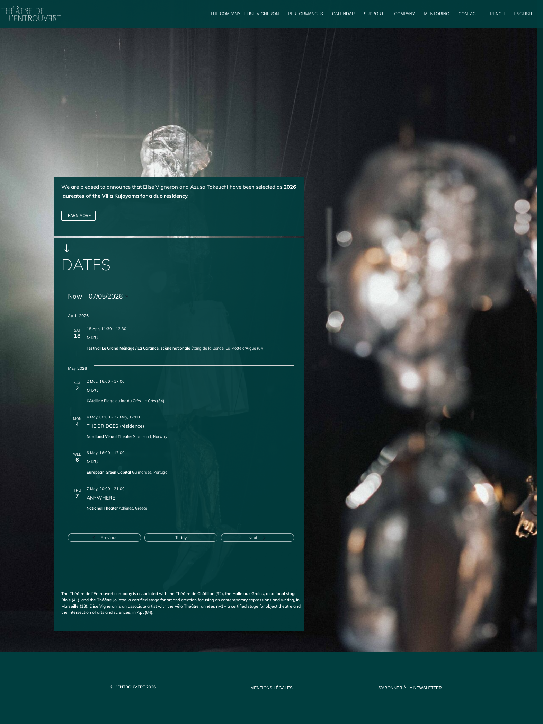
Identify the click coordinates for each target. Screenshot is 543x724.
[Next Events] (257, 537)
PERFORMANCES (305, 13)
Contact (468, 13)
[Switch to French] (496, 19)
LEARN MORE (78, 215)
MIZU (92, 338)
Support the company (389, 13)
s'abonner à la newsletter (410, 688)
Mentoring (436, 13)
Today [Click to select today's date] (181, 537)
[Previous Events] (104, 537)
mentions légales (271, 688)
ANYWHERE (101, 498)
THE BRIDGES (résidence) (115, 426)
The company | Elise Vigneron (244, 13)
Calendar (343, 13)
